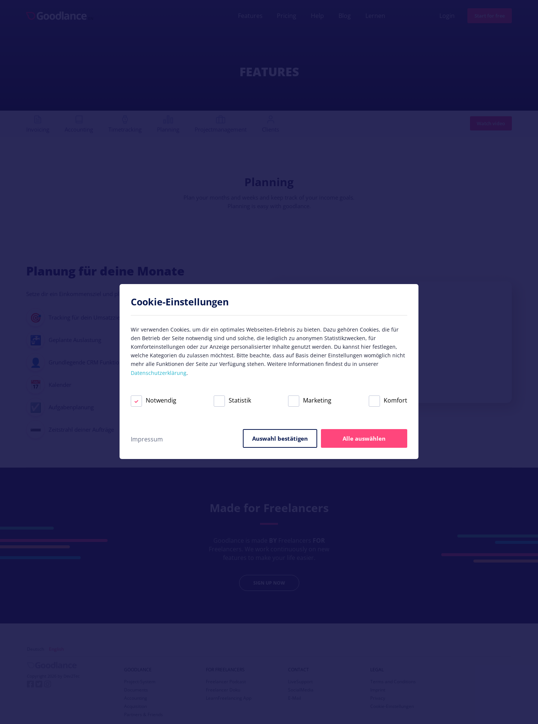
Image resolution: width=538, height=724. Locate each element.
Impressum (147, 439)
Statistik (232, 400)
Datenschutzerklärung (158, 372)
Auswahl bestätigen (280, 438)
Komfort (388, 400)
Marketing (309, 400)
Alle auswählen (364, 438)
